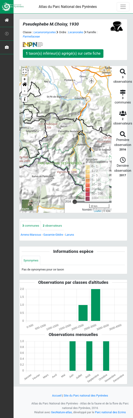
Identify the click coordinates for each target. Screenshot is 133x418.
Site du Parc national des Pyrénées (86, 395)
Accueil (57, 395)
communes (30, 225)
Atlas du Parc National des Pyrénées (68, 7)
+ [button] (24, 79)
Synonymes (30, 260)
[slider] (74, 202)
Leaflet (97, 211)
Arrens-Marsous (31, 234)
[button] (25, 85)
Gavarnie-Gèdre (53, 234)
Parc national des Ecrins (110, 412)
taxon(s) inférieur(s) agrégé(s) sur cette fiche (63, 53)
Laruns (69, 234)
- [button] (24, 91)
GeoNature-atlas (61, 412)
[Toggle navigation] (123, 6)
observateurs (52, 225)
